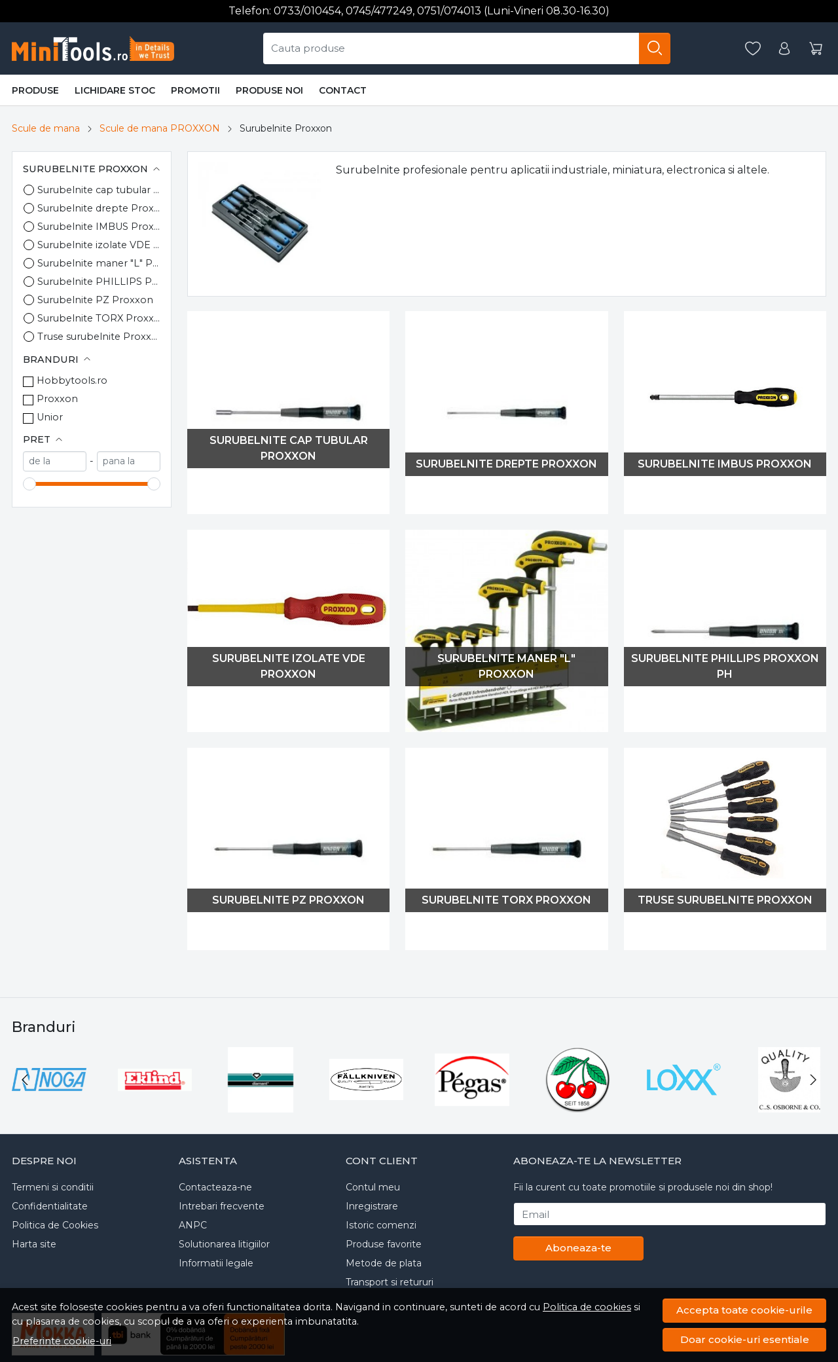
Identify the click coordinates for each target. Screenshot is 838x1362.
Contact (343, 90)
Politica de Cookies (55, 1225)
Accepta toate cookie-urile (744, 1310)
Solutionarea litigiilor (224, 1244)
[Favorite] (753, 48)
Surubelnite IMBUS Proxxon (98, 226)
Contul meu (373, 1187)
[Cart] (816, 48)
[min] (54, 461)
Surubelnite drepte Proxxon (98, 208)
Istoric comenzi (381, 1225)
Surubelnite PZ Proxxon (95, 300)
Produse (35, 90)
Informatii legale (216, 1263)
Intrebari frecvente (221, 1206)
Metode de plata (384, 1263)
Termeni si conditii (53, 1187)
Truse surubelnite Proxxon (98, 336)
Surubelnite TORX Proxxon (98, 318)
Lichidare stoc (115, 90)
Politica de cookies (587, 1307)
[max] (128, 461)
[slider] (29, 483)
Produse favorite (384, 1244)
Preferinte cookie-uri (61, 1341)
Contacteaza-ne (215, 1187)
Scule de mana (46, 128)
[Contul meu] (784, 48)
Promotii (195, 90)
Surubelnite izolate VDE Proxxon (98, 245)
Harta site (34, 1244)
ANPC (193, 1225)
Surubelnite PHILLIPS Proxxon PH (98, 281)
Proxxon (57, 399)
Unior (50, 417)
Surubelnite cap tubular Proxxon (98, 190)
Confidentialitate (50, 1206)
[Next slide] (813, 1080)
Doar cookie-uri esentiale (744, 1339)
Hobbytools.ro (72, 380)
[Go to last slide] (25, 1080)
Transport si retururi (389, 1282)
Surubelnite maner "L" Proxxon (98, 263)
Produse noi (269, 90)
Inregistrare (372, 1206)
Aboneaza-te (578, 1248)
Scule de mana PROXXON (160, 128)
